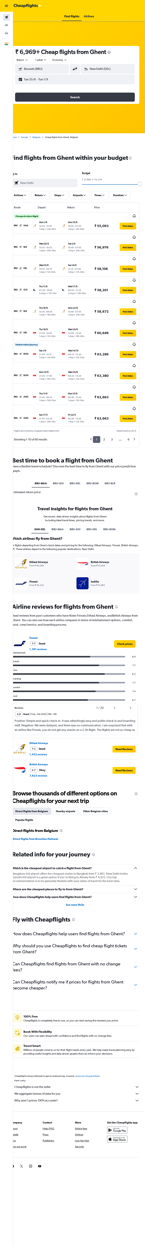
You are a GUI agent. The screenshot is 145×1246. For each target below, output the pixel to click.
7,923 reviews (46, 743)
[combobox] (68, 60)
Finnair (42, 605)
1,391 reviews (46, 616)
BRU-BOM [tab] (97, 447)
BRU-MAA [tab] (45, 447)
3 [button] (112, 403)
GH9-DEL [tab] (44, 497)
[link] (125, 611)
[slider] (140, 192)
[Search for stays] (6, 25)
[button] (6, 6)
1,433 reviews (46, 722)
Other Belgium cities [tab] (103, 779)
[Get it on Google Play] (119, 1107)
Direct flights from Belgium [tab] (39, 779)
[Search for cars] (6, 33)
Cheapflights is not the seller (80, 1061)
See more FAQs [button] (79, 872)
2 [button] (104, 403)
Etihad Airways (47, 710)
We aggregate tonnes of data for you (80, 1067)
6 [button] (128, 403)
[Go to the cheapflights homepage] (28, 6)
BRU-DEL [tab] (79, 447)
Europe (32, 137)
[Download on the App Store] (119, 1116)
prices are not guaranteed (95, 1050)
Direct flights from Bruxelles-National (43, 806)
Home (22, 137)
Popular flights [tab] (32, 787)
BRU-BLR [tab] (114, 447)
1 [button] (96, 403)
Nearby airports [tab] (73, 779)
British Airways (47, 732)
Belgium (45, 137)
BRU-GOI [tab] (62, 447)
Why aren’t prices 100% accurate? (80, 1074)
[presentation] (117, 52)
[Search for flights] (6, 17)
